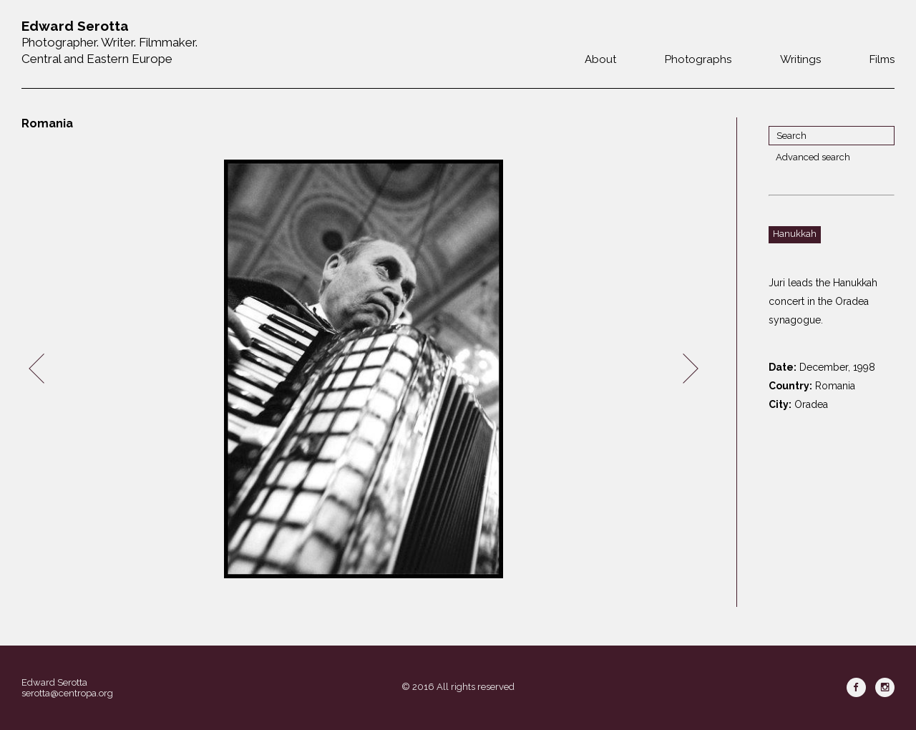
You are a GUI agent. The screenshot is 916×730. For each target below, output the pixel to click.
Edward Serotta (54, 682)
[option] (363, 369)
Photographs (698, 59)
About (600, 59)
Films (882, 59)
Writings (800, 59)
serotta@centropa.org (67, 693)
